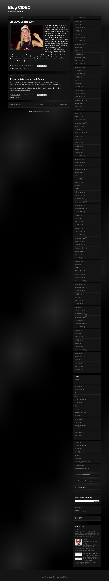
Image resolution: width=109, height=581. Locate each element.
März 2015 (78, 87)
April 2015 (78, 83)
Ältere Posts (63, 105)
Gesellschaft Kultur (20, 68)
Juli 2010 (77, 254)
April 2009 (78, 304)
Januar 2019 (79, 37)
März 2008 (78, 343)
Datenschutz (82, 481)
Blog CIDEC (19, 7)
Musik (29, 68)
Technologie (78, 458)
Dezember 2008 (80, 314)
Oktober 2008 (79, 320)
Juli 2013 (77, 136)
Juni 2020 (78, 34)
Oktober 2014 (79, 97)
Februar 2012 (79, 192)
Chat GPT (78, 518)
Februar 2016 (79, 64)
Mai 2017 (78, 51)
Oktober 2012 (79, 166)
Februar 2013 (79, 152)
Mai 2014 (78, 110)
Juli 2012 (77, 175)
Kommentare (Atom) (42, 111)
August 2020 (79, 27)
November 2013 (80, 126)
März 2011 (78, 228)
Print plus (78, 442)
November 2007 (80, 350)
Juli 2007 (77, 360)
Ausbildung (78, 386)
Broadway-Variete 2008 (22, 22)
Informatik (78, 422)
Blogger (65, 577)
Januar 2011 (79, 235)
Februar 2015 (79, 90)
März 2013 (78, 149)
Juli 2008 (77, 330)
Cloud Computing (80, 399)
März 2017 (78, 54)
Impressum (93, 481)
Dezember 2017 (80, 44)
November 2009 (80, 281)
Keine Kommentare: (27, 65)
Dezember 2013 (80, 123)
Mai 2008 (78, 337)
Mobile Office (79, 435)
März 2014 (78, 116)
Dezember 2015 (80, 67)
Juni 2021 (78, 24)
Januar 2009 (79, 310)
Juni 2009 (78, 297)
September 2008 (80, 323)
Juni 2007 (78, 363)
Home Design (79, 419)
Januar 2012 (79, 195)
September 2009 (80, 287)
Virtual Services (80, 465)
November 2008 (80, 317)
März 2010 (78, 268)
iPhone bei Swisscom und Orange (27, 79)
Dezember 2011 (80, 198)
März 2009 (78, 307)
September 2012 (80, 169)
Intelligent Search (80, 426)
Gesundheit (78, 416)
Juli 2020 (77, 31)
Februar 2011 (79, 231)
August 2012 (79, 172)
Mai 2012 (78, 182)
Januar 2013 (79, 156)
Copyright (78, 487)
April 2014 (78, 113)
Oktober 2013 (79, 129)
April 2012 (78, 185)
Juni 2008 (78, 333)
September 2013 (80, 133)
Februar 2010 (79, 271)
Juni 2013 (78, 139)
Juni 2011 (78, 218)
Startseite (39, 105)
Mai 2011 (78, 221)
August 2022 (79, 21)
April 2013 (78, 146)
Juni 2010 (78, 258)
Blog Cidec (78, 507)
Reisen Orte (78, 448)
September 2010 (80, 248)
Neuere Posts (15, 105)
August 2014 (79, 103)
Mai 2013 (78, 143)
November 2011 (80, 202)
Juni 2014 (78, 106)
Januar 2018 (79, 41)
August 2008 (79, 327)
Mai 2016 (78, 60)
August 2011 (79, 212)
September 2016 (80, 57)
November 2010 (80, 241)
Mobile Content (79, 432)
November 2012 (80, 162)
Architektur (78, 383)
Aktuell (77, 379)
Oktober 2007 (79, 353)
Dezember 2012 (80, 159)
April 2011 (78, 225)
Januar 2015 (79, 93)
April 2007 (78, 369)
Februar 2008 (79, 346)
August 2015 (79, 74)
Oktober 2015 (79, 70)
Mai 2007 (78, 366)
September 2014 (80, 100)
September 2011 (80, 208)
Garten (77, 406)
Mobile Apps (78, 429)
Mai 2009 (78, 300)
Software (77, 455)
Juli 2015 (77, 77)
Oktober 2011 (79, 205)
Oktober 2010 (79, 244)
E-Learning (78, 402)
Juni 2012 (78, 179)
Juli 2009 (77, 294)
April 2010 (78, 264)
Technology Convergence (83, 462)
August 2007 (79, 356)
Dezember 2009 (80, 277)
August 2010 (79, 251)
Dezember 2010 (80, 238)
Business (78, 393)
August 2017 (79, 47)
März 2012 (78, 189)
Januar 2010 (79, 274)
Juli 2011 (77, 215)
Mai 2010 (78, 261)
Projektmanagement (81, 445)
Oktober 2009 (79, 284)
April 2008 (78, 340)
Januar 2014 (79, 120)
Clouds (77, 529)
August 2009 (79, 291)
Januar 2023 (79, 18)
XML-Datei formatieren (90, 553)
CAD (76, 396)
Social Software (80, 452)
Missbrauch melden (82, 475)
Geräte (17, 98)
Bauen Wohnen (79, 389)
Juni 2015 (78, 80)
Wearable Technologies (82, 468)
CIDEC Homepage (80, 511)
